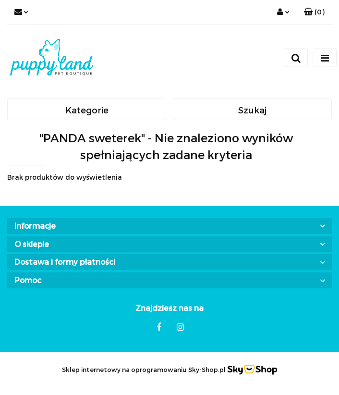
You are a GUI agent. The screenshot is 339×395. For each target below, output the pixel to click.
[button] (314, 12)
